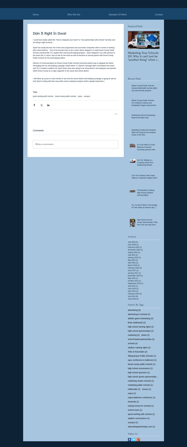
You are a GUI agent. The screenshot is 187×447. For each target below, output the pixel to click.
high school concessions (140, 368)
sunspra (87, 96)
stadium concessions (139, 418)
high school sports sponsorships (144, 377)
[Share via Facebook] (34, 105)
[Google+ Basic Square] (138, 439)
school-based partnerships (141, 339)
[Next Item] (155, 40)
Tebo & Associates (137, 352)
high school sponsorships (141, 331)
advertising (134, 310)
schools (133, 343)
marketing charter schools (141, 381)
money (146, 389)
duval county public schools (65, 96)
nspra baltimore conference (141, 397)
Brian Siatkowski (137, 322)
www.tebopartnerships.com (141, 426)
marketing (134, 335)
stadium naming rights (139, 347)
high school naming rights (141, 327)
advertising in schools (139, 314)
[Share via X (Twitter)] (41, 105)
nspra (80, 96)
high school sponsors (139, 372)
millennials (134, 389)
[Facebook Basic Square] (129, 439)
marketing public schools (140, 385)
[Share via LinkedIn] (48, 105)
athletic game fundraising (140, 318)
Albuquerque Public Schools (142, 356)
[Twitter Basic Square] (134, 439)
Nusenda (133, 402)
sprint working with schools (43, 96)
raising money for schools (141, 406)
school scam (135, 410)
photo (145, 335)
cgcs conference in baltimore (142, 360)
